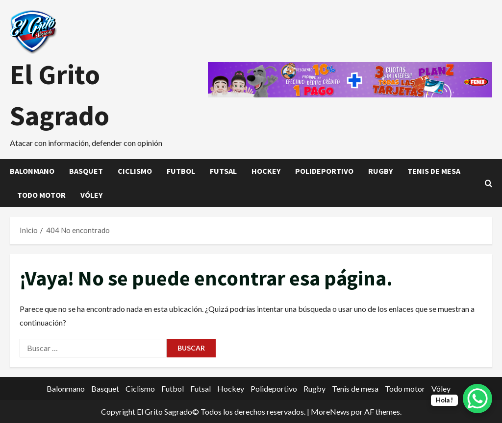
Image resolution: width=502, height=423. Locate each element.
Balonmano (32, 171)
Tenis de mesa (433, 171)
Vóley (91, 195)
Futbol (181, 171)
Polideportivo (324, 171)
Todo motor (41, 195)
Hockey (265, 171)
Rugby (380, 171)
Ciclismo (135, 171)
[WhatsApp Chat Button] (477, 398)
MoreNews (330, 411)
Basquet (86, 171)
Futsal (223, 171)
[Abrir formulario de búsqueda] (488, 183)
